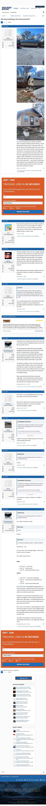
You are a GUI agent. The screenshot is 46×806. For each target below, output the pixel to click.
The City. (12, 270)
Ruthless (8, 261)
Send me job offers (23, 211)
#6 (43, 391)
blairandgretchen (35, 170)
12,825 (12, 237)
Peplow (22, 236)
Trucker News (16, 789)
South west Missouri (9, 359)
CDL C (19, 208)
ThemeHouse (31, 803)
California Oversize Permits (22, 713)
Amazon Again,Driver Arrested (23, 764)
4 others (35, 386)
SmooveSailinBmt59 (20, 739)
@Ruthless (19, 354)
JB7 (17, 706)
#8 (43, 450)
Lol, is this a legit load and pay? (23, 694)
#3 (43, 249)
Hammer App (9, 791)
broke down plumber (21, 170)
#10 (43, 509)
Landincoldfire (19, 692)
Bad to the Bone (19, 705)
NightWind (27, 236)
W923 (8, 38)
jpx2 (17, 754)
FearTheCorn (19, 735)
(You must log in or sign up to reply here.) (10, 670)
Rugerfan (19, 236)
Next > (9, 22)
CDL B (12, 208)
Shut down (18, 749)
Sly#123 (18, 743)
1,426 (13, 42)
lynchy (17, 731)
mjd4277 (18, 762)
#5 (43, 338)
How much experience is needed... (23, 738)
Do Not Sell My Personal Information (27, 791)
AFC (17, 703)
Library (24, 789)
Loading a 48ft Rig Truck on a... (23, 720)
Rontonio (8, 404)
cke (27, 279)
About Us (7, 789)
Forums (15, 8)
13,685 (12, 434)
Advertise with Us (34, 789)
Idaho (13, 439)
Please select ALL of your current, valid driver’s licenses (19, 206)
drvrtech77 (18, 747)
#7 (43, 418)
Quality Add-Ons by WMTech (23, 802)
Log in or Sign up (40, 6)
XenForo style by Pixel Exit (23, 801)
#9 (43, 476)
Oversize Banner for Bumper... (22, 691)
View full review (7, 331)
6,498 (13, 408)
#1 (43, 26)
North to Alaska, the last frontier (23, 687)
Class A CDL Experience (9, 200)
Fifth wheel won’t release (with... (23, 716)
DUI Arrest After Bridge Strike (22, 761)
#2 (43, 221)
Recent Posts (13, 12)
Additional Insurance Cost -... (22, 701)
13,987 (12, 354)
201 (8, 233)
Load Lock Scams (20, 733)
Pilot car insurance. (20, 709)
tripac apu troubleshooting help (23, 753)
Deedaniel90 (19, 758)
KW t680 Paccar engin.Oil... (22, 742)
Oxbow (8, 430)
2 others (32, 236)
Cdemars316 (19, 695)
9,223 (13, 265)
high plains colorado (9, 242)
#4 (43, 284)
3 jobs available (38, 331)
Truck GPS (34, 8)
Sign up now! (23, 678)
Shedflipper (18, 710)
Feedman (19, 386)
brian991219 (19, 279)
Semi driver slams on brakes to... (23, 745)
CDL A (5, 208)
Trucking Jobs (24, 8)
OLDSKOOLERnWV (24, 626)
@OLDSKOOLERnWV (22, 586)
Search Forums (5, 12)
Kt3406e (18, 730)
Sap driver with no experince (22, 756)
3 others (30, 410)
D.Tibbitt (23, 410)
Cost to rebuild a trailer (21, 698)
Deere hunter (29, 170)
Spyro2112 (18, 750)
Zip (4, 194)
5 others (31, 279)
